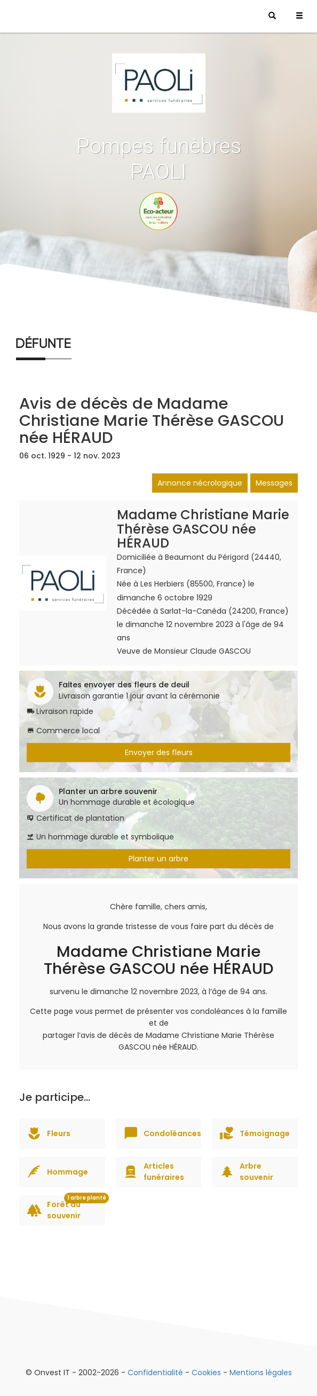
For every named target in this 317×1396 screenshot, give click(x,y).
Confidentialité (155, 1372)
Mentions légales (260, 1372)
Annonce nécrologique (199, 483)
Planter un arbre (158, 858)
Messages (274, 483)
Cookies (206, 1372)
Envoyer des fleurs (159, 752)
